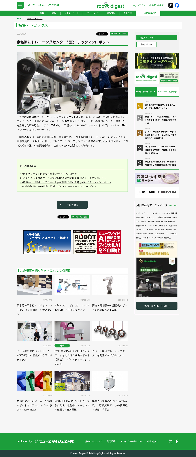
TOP (19, 18)
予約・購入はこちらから (157, 306)
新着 (42, 13)
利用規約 (111, 441)
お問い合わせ (158, 5)
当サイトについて (93, 441)
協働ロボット (146, 44)
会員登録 (127, 13)
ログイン (141, 5)
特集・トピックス (34, 18)
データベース (93, 13)
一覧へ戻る (72, 204)
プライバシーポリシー (131, 441)
